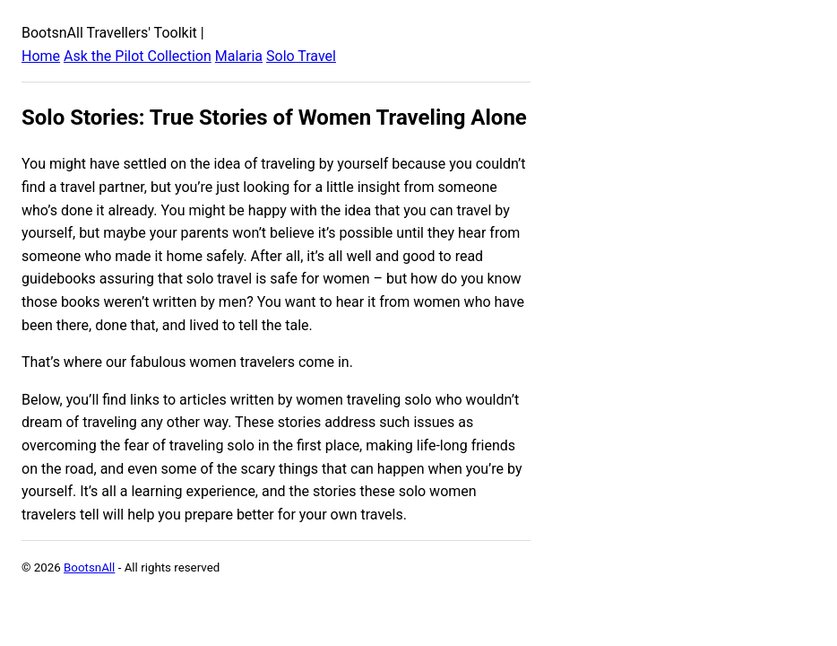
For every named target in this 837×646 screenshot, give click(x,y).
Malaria (239, 56)
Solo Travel (301, 56)
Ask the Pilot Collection (137, 56)
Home (41, 56)
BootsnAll (89, 567)
